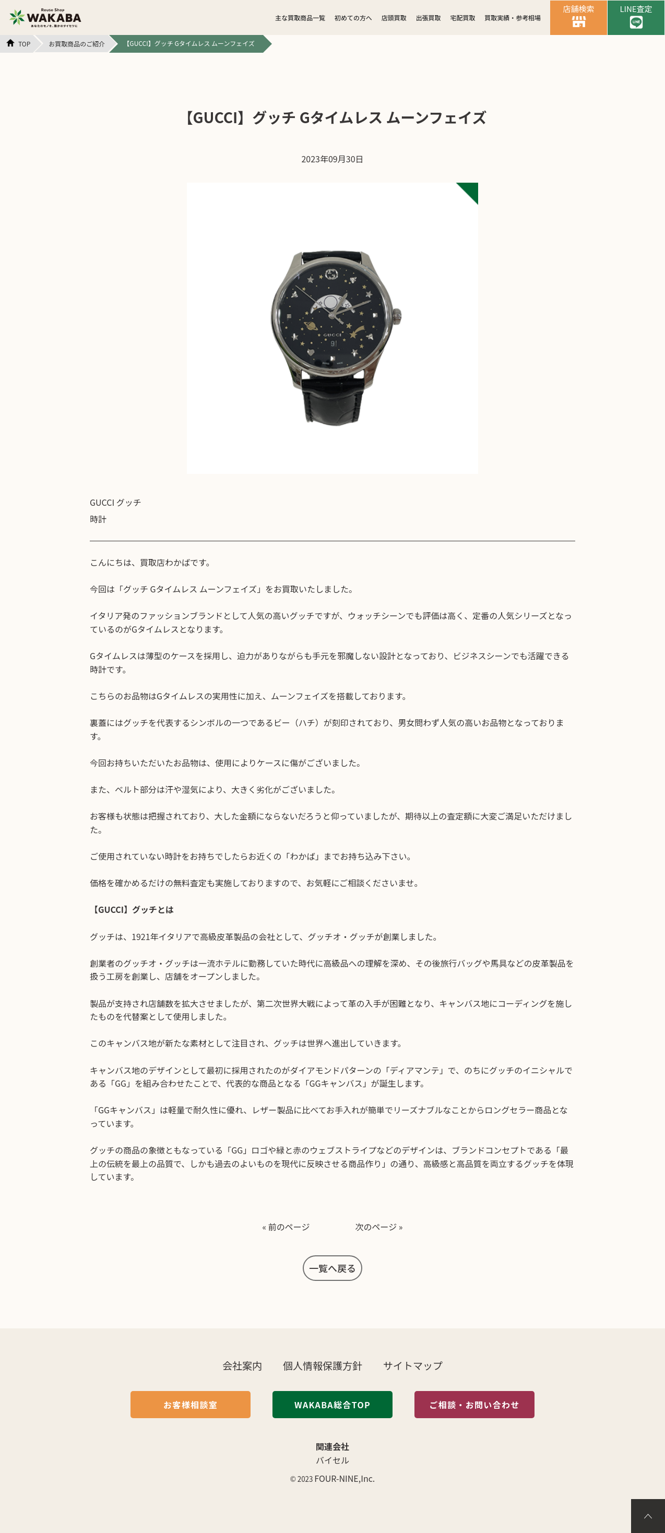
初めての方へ (353, 17)
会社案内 (242, 1365)
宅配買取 (462, 17)
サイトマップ (413, 1365)
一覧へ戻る (332, 1268)
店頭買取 (394, 17)
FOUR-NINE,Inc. (344, 1478)
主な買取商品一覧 (300, 17)
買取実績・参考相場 (512, 17)
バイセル (332, 1460)
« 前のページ (286, 1226)
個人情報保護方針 (322, 1365)
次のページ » (379, 1226)
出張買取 (428, 17)
